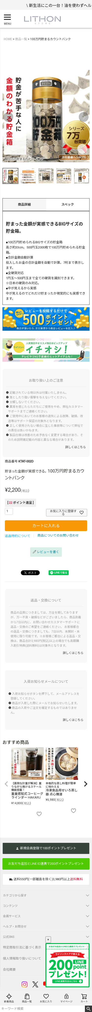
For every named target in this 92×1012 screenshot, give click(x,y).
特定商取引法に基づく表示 (22, 947)
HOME (8, 39)
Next (84, 117)
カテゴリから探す (14, 895)
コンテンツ (10, 906)
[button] (6, 784)
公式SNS (8, 937)
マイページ (66, 998)
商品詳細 (24, 204)
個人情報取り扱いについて (22, 958)
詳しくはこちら (75, 447)
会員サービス (12, 916)
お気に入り (46, 998)
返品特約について (17, 536)
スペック (67, 204)
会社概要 (9, 969)
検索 (88, 1009)
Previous (8, 117)
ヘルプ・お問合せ (14, 926)
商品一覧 (27, 998)
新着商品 (9, 998)
